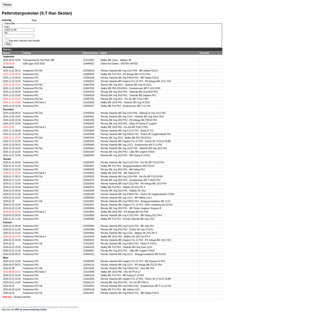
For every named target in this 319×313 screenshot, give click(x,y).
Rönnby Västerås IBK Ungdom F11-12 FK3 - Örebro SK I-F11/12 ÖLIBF (136, 141)
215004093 (88, 233)
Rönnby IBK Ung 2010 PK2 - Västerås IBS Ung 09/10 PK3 (129, 92)
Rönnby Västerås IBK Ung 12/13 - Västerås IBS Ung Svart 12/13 (132, 116)
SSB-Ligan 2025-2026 (34, 63)
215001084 (88, 190)
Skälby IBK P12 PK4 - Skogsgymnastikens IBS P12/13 (127, 166)
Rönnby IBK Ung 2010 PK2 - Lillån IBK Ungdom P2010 (128, 152)
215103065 (88, 212)
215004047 (88, 106)
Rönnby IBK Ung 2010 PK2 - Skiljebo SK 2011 (123, 190)
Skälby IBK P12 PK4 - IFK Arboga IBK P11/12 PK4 (125, 74)
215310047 (88, 293)
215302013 (88, 81)
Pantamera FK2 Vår (32, 201)
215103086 (88, 272)
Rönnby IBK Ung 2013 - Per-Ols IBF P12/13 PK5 (124, 99)
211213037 (88, 60)
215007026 (88, 85)
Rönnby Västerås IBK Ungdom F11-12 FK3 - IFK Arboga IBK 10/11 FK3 (136, 81)
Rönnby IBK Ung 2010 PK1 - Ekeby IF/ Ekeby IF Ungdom (129, 123)
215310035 (88, 268)
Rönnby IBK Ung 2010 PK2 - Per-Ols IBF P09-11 (124, 282)
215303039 (88, 130)
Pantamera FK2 (30, 78)
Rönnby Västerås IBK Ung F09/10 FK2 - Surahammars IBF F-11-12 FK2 (136, 286)
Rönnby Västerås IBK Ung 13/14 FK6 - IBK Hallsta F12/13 (129, 70)
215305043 (88, 148)
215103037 (88, 127)
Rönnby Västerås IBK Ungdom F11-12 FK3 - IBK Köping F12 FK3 (133, 261)
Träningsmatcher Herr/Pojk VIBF (39, 60)
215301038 (88, 78)
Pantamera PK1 (31, 95)
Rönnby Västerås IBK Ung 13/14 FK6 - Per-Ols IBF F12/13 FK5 (132, 176)
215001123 (88, 282)
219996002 (88, 63)
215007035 (88, 88)
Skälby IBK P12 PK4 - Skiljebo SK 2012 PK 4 (123, 187)
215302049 (88, 261)
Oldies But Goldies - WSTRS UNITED (119, 63)
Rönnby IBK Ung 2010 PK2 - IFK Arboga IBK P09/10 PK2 (129, 120)
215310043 (88, 286)
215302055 (88, 279)
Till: (6, 33)
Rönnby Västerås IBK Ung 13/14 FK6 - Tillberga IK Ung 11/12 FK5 (133, 113)
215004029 (88, 74)
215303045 (88, 162)
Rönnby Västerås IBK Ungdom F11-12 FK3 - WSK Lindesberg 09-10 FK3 (136, 205)
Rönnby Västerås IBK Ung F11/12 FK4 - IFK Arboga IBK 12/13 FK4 (134, 183)
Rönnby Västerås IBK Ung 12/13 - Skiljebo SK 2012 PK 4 (129, 233)
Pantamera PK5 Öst (33, 85)
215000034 (88, 123)
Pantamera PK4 (31, 74)
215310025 (88, 243)
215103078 (88, 236)
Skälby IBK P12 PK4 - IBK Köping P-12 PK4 (122, 275)
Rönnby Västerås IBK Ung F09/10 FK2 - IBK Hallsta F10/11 (130, 78)
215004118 (88, 275)
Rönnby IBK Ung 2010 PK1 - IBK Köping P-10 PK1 (125, 155)
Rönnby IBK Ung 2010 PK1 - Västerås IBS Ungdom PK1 (128, 95)
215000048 (88, 169)
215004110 (88, 265)
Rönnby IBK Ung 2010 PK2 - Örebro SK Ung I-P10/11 (127, 229)
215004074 (88, 187)
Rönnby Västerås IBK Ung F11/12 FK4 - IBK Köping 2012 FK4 (131, 215)
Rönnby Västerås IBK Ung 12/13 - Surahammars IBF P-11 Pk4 (131, 145)
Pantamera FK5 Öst (32, 70)
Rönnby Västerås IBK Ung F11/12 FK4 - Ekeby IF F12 (127, 130)
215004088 (88, 219)
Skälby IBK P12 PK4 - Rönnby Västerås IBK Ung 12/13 (128, 219)
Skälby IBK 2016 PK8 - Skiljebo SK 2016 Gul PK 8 (125, 236)
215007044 (88, 138)
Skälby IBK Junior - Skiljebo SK (116, 60)
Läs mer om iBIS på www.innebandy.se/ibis (24, 309)
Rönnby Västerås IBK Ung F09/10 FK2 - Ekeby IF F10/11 (129, 243)
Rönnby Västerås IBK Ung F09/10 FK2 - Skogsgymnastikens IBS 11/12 (135, 201)
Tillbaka (7, 5)
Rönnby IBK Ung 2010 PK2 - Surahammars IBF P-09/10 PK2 (130, 180)
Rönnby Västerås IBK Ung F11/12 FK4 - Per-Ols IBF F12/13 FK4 (132, 162)
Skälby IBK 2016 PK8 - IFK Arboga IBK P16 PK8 (124, 212)
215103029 (88, 102)
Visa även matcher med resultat (24, 40)
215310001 (88, 201)
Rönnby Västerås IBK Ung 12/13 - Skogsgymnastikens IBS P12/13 (133, 254)
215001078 (88, 180)
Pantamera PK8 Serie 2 (34, 102)
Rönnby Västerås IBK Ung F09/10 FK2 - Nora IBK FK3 (127, 268)
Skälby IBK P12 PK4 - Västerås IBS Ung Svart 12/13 (126, 247)
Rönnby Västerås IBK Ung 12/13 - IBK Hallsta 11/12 (126, 198)
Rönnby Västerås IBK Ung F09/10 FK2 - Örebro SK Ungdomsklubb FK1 (136, 134)
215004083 (88, 198)
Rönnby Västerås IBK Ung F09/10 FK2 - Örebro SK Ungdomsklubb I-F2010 (138, 194)
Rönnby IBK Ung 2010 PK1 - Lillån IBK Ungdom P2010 (128, 250)
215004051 (88, 116)
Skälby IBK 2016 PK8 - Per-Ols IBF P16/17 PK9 (124, 127)
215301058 (88, 134)
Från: (6, 27)
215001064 (88, 152)
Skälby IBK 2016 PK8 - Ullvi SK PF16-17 (121, 272)
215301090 (88, 194)
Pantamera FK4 (30, 130)
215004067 (88, 166)
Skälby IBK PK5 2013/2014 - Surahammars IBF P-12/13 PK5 (130, 88)
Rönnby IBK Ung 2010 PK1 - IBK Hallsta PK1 (123, 169)
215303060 (88, 215)
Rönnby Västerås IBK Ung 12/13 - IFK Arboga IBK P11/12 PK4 (131, 265)
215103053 (88, 173)
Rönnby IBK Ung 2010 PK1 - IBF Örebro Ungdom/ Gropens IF (131, 208)
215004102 (88, 247)
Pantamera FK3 (30, 81)
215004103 (88, 254)
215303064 (88, 226)
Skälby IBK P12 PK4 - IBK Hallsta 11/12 (120, 289)
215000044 (88, 155)
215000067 (88, 250)
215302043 (88, 240)
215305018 (88, 70)
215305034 (88, 113)
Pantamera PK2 (31, 92)
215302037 (88, 205)
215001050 (88, 120)
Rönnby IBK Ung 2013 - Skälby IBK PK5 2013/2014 (126, 138)
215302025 (88, 141)
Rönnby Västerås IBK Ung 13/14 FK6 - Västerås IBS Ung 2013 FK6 (134, 148)
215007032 (88, 99)
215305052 (88, 176)
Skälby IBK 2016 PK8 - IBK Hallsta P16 (120, 173)
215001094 (88, 229)
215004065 (88, 145)
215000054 (88, 208)
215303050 (88, 183)
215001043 (88, 92)
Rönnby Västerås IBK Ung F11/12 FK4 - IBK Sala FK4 (127, 226)
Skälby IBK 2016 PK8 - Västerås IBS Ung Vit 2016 (125, 102)
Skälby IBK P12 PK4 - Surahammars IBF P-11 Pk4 (125, 106)
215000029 (88, 95)
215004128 (88, 289)
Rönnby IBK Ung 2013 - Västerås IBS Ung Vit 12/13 (126, 85)
